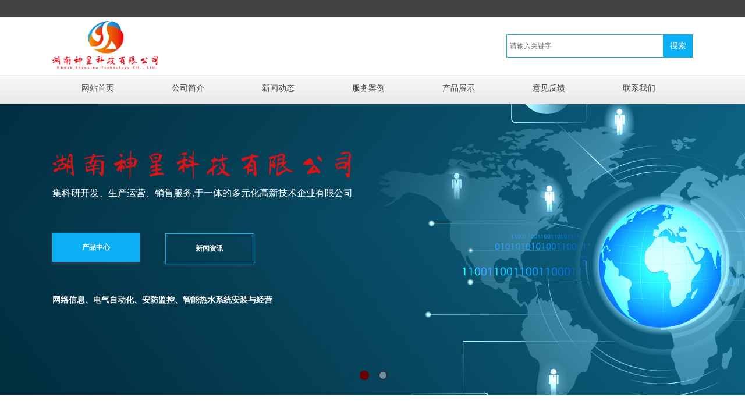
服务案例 (368, 88)
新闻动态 (278, 88)
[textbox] (585, 46)
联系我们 (639, 88)
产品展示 (458, 88)
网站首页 (97, 88)
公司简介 (188, 88)
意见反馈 (549, 88)
